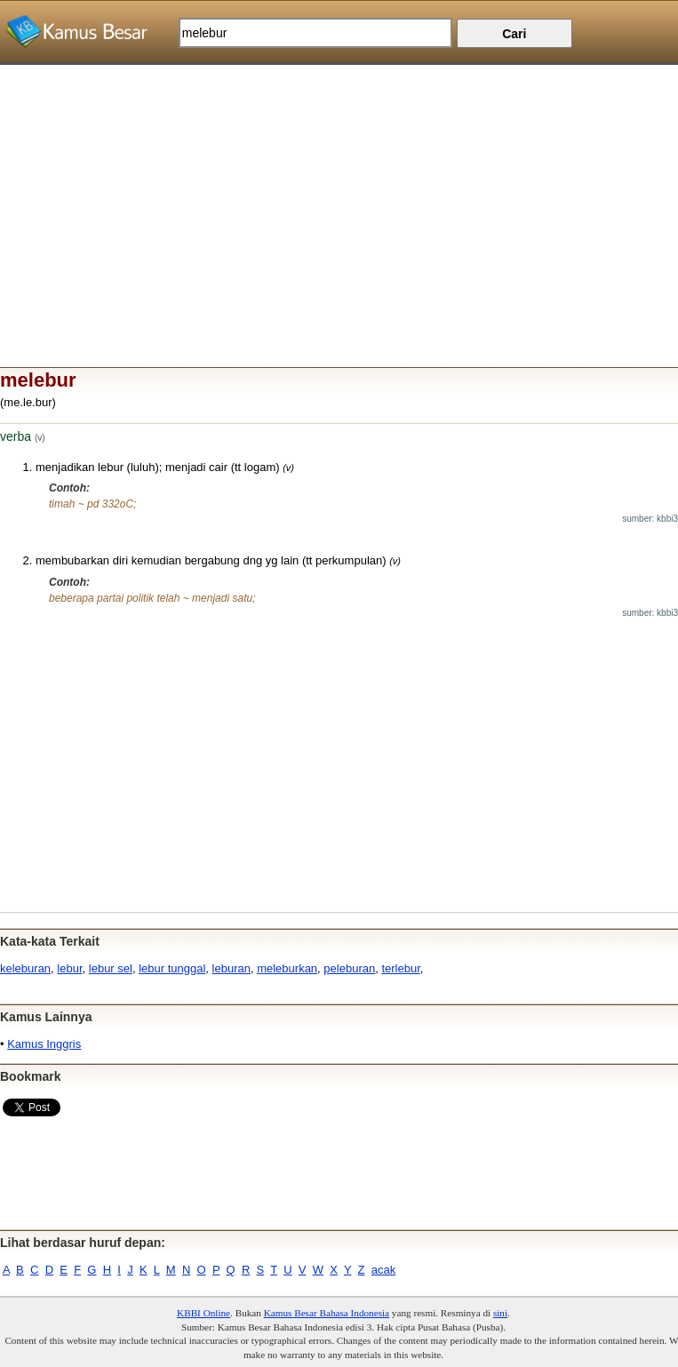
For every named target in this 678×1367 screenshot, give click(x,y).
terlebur (400, 968)
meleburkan (287, 968)
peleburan (349, 968)
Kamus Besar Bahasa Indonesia (326, 1312)
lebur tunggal (172, 968)
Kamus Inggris (44, 1044)
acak (383, 1269)
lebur (69, 968)
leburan (231, 968)
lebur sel (110, 968)
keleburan (25, 968)
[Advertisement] (339, 189)
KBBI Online (203, 1312)
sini (500, 1312)
